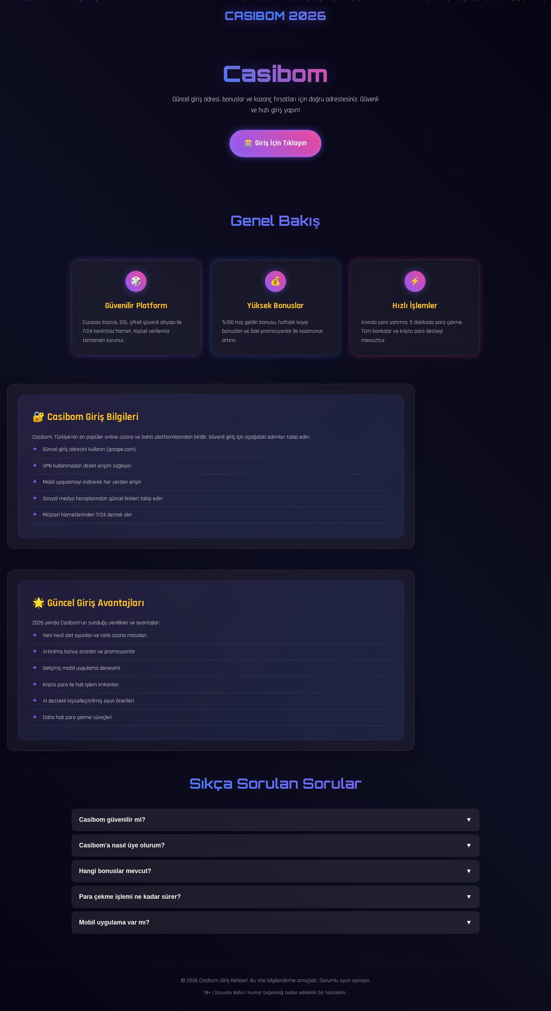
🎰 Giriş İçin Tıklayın (275, 145)
